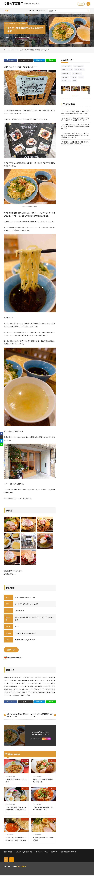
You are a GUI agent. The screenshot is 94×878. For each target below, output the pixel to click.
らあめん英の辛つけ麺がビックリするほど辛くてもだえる (15, 840)
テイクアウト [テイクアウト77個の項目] (67, 74)
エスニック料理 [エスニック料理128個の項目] (79, 66)
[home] (6, 862)
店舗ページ (11, 650)
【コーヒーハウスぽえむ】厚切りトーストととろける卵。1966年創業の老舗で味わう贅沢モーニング (75, 112)
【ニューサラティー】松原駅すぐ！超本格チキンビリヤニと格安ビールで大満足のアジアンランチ (75, 119)
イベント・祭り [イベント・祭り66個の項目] (67, 66)
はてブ (40, 60)
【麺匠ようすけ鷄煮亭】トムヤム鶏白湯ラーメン (43, 808)
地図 (36, 604)
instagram (31, 640)
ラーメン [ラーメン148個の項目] (66, 77)
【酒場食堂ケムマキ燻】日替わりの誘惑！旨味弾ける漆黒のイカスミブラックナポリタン (75, 143)
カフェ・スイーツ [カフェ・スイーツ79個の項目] (68, 70)
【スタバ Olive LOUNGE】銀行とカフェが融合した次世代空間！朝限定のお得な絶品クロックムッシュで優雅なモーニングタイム (75, 135)
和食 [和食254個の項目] (82, 77)
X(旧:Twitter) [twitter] (26, 60)
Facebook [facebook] (11, 60)
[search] (88, 11)
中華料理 (25, 760)
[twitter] (1, 437)
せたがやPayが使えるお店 (24, 854)
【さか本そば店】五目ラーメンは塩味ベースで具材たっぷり (15, 809)
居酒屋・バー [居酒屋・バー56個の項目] (67, 81)
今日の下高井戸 (22, 4)
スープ (16, 37)
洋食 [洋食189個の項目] (75, 81)
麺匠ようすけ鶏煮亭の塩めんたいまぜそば (43, 780)
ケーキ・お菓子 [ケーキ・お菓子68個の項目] (80, 70)
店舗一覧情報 (8, 854)
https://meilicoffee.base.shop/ (25, 633)
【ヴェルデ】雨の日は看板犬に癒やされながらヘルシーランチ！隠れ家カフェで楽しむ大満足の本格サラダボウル (75, 126)
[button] (62, 92)
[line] (1, 444)
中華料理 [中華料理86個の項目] (74, 77)
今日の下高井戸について (68, 854)
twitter (17, 640)
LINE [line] (51, 60)
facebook (24, 640)
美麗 (27, 37)
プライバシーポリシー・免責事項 (46, 854)
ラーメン (8, 37)
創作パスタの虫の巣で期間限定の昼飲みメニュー (17, 715)
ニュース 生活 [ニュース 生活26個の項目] (78, 74)
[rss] (11, 862)
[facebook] (1, 433)
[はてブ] (1, 441)
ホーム (8, 50)
